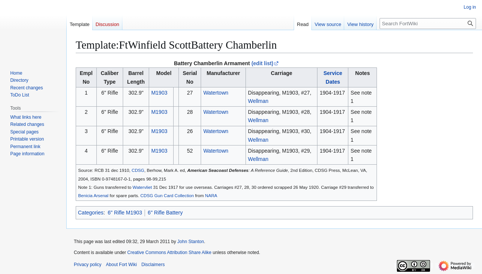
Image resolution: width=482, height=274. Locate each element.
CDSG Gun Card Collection (167, 195)
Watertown (215, 93)
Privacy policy (87, 264)
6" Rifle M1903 (125, 213)
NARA (211, 195)
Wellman (258, 101)
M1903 (159, 93)
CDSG (138, 170)
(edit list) (262, 63)
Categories (91, 213)
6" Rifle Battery (165, 213)
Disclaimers (153, 264)
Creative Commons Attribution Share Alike (169, 252)
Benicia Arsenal (93, 195)
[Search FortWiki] (428, 23)
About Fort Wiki (121, 264)
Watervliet (142, 187)
